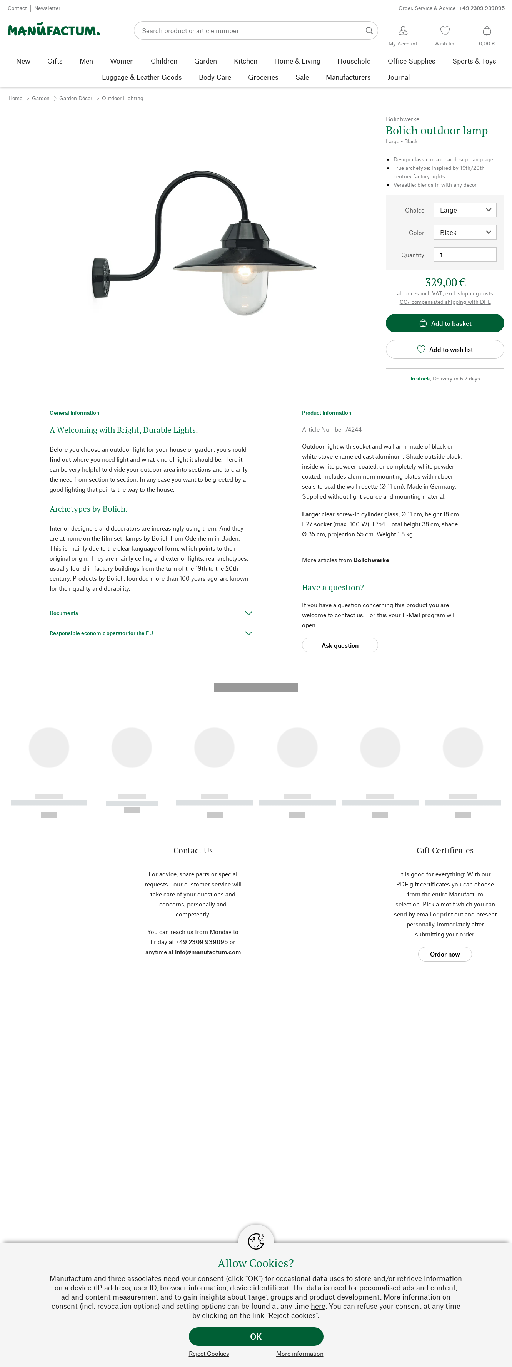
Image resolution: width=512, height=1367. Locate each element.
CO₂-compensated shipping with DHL (445, 301)
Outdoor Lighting (122, 98)
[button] (54, 393)
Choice (414, 210)
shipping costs (475, 293)
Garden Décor (75, 98)
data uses (328, 1278)
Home (15, 98)
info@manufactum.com (208, 815)
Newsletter (47, 8)
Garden (41, 98)
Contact (17, 8)
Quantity (412, 254)
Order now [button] (445, 817)
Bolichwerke (371, 559)
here (318, 1306)
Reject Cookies (209, 1353)
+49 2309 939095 (201, 805)
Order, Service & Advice (452, 8)
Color (416, 232)
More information (300, 1353)
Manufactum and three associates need (115, 1278)
